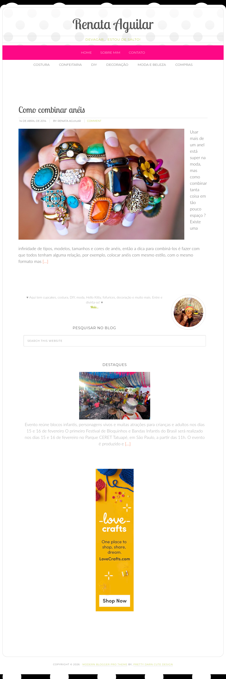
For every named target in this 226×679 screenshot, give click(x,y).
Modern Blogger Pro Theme (104, 664)
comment (94, 121)
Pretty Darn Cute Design (153, 664)
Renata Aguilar (113, 24)
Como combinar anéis (51, 109)
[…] (44, 261)
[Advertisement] (101, 86)
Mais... (94, 307)
